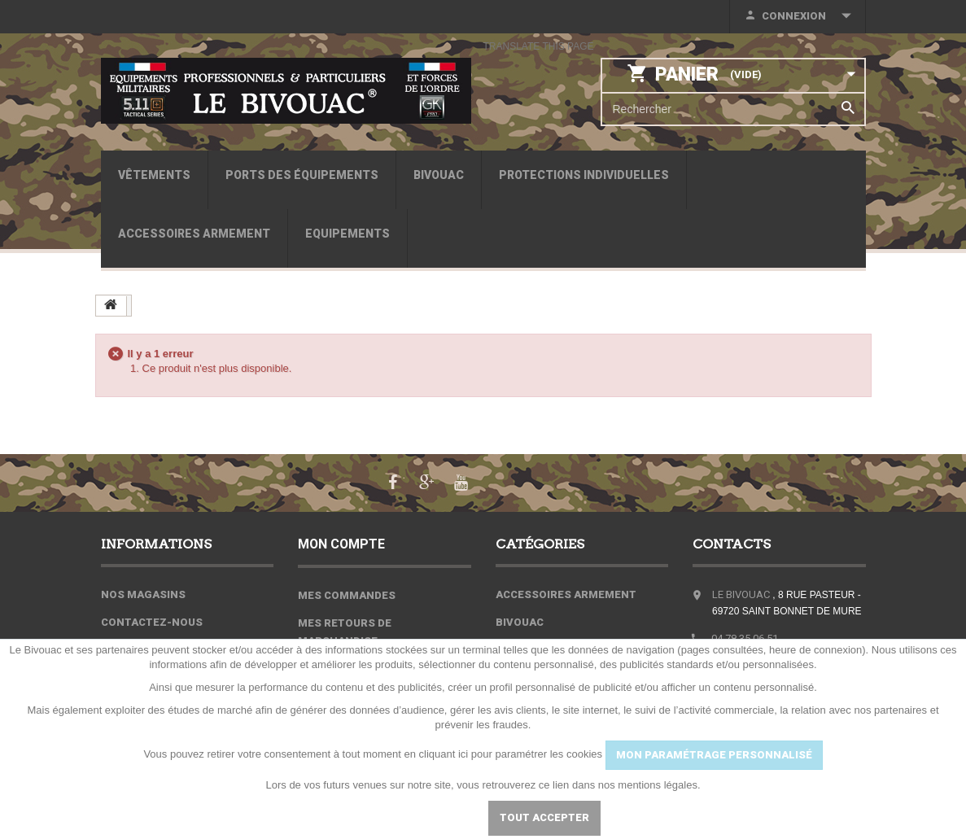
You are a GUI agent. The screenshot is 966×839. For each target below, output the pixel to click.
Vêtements (154, 174)
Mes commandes (347, 594)
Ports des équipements (301, 174)
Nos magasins (143, 594)
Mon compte (342, 543)
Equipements (347, 233)
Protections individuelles (584, 174)
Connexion (794, 16)
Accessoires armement (194, 233)
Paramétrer (425, 817)
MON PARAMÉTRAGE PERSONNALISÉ (714, 755)
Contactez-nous (152, 621)
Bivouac (438, 174)
